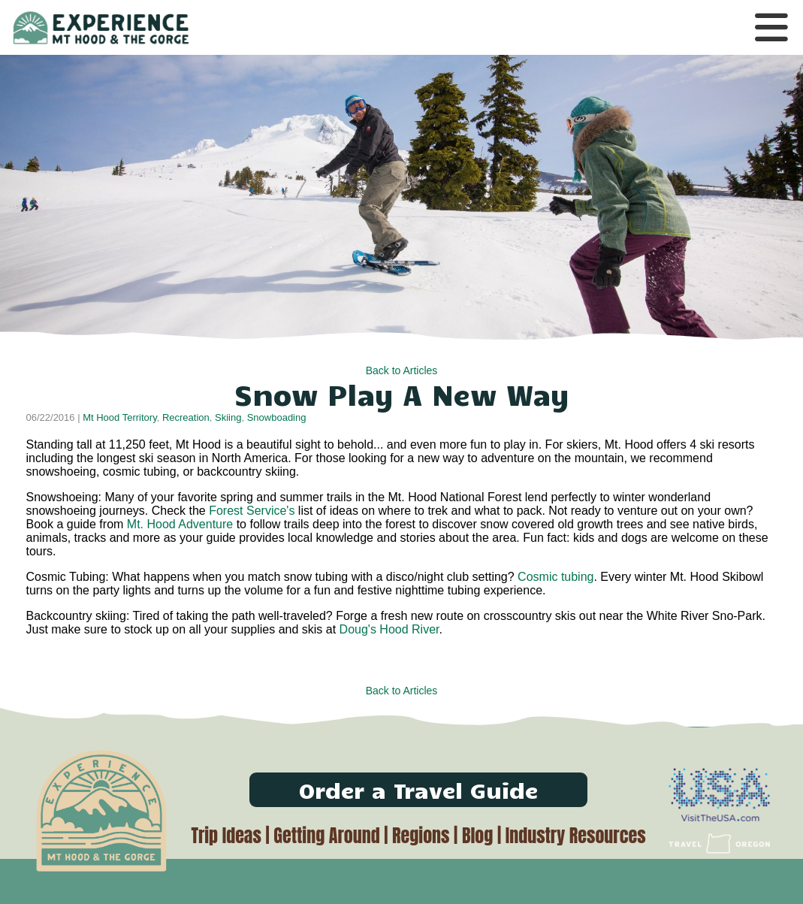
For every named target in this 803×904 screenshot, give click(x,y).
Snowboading (276, 417)
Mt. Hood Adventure (182, 524)
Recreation (186, 417)
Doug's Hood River (389, 629)
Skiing (228, 417)
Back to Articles (402, 370)
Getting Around (326, 835)
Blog (477, 835)
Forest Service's (250, 510)
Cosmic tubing (555, 576)
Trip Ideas (226, 835)
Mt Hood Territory (120, 417)
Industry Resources (576, 835)
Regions (420, 835)
